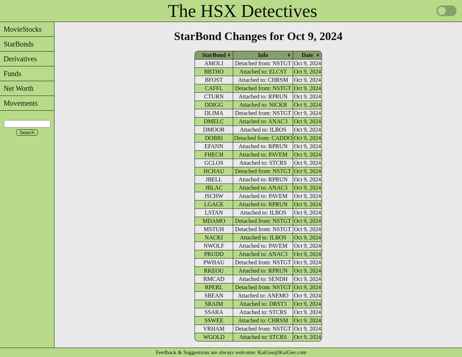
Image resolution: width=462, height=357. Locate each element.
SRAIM (214, 304)
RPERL (214, 287)
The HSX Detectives (242, 11)
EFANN (213, 146)
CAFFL (214, 88)
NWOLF (214, 246)
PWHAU (214, 262)
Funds (10, 74)
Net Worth (17, 88)
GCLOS (213, 163)
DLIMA (213, 113)
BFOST (214, 80)
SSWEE (213, 320)
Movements (19, 103)
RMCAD (214, 279)
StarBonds (17, 44)
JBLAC (214, 188)
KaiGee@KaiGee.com (282, 352)
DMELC (214, 121)
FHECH (213, 154)
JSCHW (213, 196)
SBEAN (213, 295)
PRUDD (213, 254)
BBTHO (213, 72)
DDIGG (214, 105)
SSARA (214, 312)
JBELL (213, 179)
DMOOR (214, 130)
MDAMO (213, 221)
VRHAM (214, 329)
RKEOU (214, 271)
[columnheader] (214, 55)
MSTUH (214, 229)
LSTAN (214, 213)
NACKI (214, 237)
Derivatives (18, 59)
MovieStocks (21, 29)
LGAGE (213, 204)
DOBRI (214, 138)
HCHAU (214, 171)
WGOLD (214, 337)
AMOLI (213, 63)
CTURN (213, 96)
